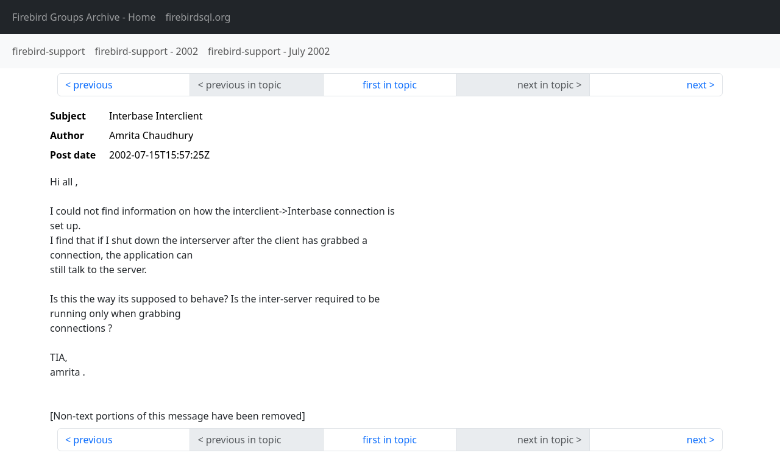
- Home (84, 17)
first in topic (390, 84)
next (697, 84)
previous (92, 84)
